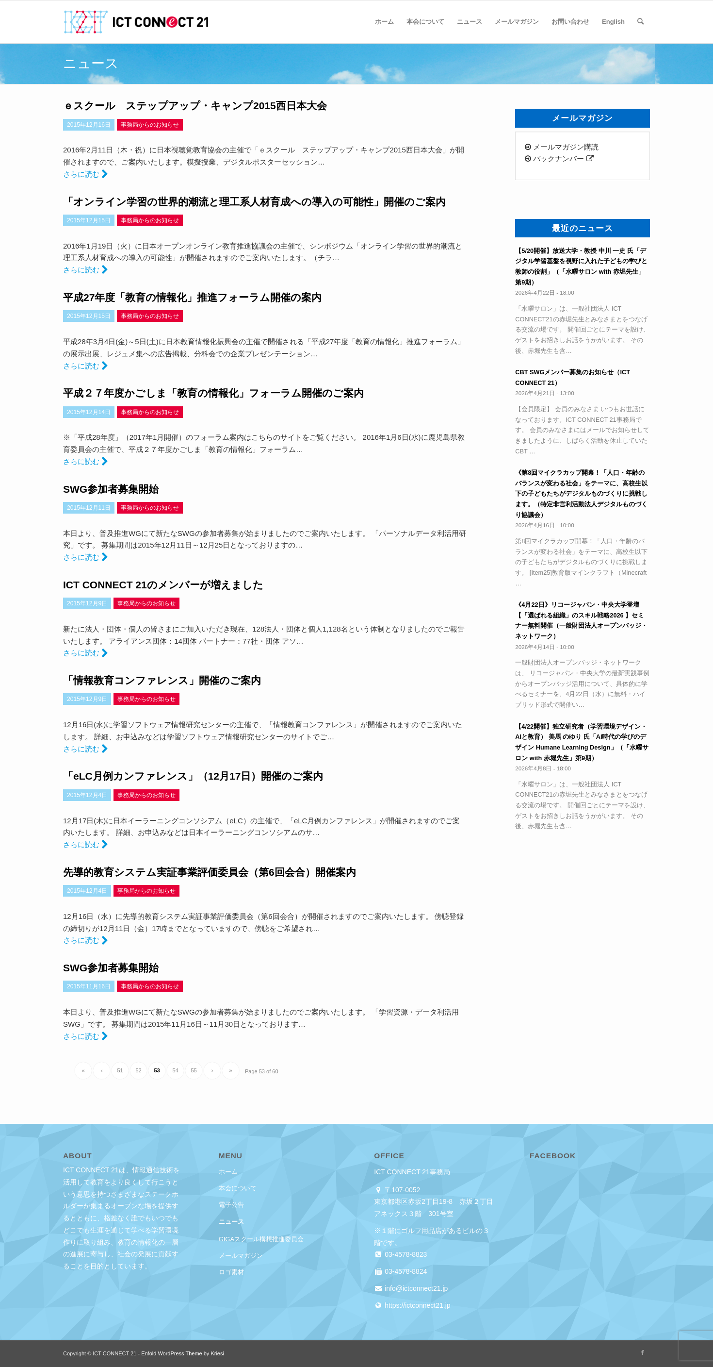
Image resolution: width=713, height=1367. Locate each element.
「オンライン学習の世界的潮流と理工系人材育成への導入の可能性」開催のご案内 (254, 201)
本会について (238, 1188)
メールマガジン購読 (562, 147)
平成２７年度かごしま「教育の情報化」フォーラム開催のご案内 (213, 393)
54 (175, 1070)
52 (138, 1070)
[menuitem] (384, 21)
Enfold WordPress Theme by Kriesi (182, 1353)
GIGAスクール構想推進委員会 (261, 1239)
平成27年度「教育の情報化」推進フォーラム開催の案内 (192, 297)
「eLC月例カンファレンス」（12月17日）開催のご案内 (193, 776)
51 (120, 1070)
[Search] (640, 21)
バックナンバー (559, 158)
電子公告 (231, 1204)
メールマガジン (241, 1255)
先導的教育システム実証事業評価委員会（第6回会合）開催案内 (209, 872)
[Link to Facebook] (642, 1352)
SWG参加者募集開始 (111, 489)
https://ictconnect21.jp (416, 1305)
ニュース (231, 1221)
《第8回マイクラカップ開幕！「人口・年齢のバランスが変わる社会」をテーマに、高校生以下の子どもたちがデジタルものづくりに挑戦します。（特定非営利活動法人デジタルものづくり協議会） (581, 493)
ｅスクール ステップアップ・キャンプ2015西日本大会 (195, 105)
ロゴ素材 (231, 1272)
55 (193, 1070)
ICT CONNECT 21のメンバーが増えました (163, 584)
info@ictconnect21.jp (415, 1288)
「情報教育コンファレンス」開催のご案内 (162, 680)
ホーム (228, 1171)
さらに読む (85, 174)
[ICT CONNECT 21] (136, 21)
